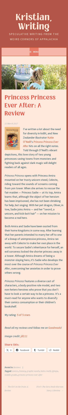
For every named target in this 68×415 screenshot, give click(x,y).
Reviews (17, 367)
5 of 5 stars (23, 315)
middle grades (11, 375)
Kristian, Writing (34, 22)
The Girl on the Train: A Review (16, 389)
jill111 (24, 336)
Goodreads (54, 327)
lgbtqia (55, 371)
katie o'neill (46, 371)
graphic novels (33, 371)
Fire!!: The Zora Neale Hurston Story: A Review (50, 389)
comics (15, 371)
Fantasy (22, 371)
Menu (36, 51)
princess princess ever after (30, 375)
